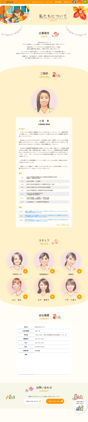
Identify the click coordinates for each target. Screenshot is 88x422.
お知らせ (67, 3)
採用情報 (58, 3)
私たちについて (38, 3)
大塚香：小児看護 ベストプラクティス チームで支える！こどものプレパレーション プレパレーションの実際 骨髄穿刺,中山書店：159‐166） (46, 211)
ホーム (27, 3)
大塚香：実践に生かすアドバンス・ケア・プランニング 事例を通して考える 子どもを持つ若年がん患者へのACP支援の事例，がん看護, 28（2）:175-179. (46, 220)
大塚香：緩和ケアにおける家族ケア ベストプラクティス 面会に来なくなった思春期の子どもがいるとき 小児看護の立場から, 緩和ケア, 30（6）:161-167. (46, 216)
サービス (49, 3)
